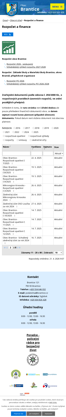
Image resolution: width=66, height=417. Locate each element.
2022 (17, 132)
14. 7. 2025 (36, 210)
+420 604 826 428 (56, 12)
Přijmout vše (18, 414)
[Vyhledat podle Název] (16, 153)
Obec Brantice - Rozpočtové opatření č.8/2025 (13, 170)
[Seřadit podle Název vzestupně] (10, 145)
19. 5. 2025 (36, 167)
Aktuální (58, 158)
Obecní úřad (16, 20)
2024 (26, 132)
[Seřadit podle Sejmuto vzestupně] (44, 148)
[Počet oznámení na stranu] (58, 252)
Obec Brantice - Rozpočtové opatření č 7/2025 (14, 161)
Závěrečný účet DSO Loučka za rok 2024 (16, 205)
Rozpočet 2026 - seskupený (20, 64)
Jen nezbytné (34, 414)
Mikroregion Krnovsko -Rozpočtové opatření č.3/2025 (14, 188)
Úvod (5, 20)
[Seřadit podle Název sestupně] (10, 146)
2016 (18, 128)
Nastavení (48, 414)
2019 (46, 128)
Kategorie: (7, 127)
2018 (37, 128)
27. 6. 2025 (36, 203)
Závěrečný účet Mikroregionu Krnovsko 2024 (14, 197)
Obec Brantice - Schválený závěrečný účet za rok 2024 (16, 240)
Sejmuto (47, 146)
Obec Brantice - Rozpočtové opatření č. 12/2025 (14, 231)
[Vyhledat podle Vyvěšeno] (36, 153)
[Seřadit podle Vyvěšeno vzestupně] (32, 148)
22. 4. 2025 (36, 158)
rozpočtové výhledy (39, 136)
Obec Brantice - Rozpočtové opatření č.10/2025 (13, 213)
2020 (56, 128)
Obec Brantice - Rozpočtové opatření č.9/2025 (13, 179)
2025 (36, 132)
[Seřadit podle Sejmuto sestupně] (44, 149)
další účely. (53, 402)
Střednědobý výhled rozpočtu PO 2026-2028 (28, 83)
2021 (7, 132)
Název (6, 146)
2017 (27, 128)
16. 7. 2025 (36, 237)
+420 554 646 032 (37, 289)
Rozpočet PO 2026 (15, 81)
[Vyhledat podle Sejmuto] (48, 153)
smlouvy (23, 140)
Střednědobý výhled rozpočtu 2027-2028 (26, 67)
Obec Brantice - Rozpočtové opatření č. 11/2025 (14, 222)
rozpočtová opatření (15, 136)
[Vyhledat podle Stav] (59, 153)
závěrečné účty (39, 140)
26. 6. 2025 (36, 185)
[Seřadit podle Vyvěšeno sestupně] (32, 149)
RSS (7, 34)
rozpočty (9, 140)
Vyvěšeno (36, 146)
